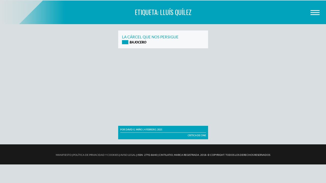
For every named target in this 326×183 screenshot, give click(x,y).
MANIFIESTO (63, 154)
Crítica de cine (197, 135)
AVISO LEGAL (128, 154)
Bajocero (138, 42)
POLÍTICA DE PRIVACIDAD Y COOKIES (95, 154)
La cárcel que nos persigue (150, 37)
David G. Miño (134, 129)
